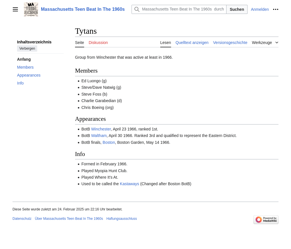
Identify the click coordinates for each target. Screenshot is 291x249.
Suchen (237, 9)
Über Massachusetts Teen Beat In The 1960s (69, 219)
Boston (109, 142)
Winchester (101, 129)
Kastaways (129, 184)
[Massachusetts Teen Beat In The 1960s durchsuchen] (179, 9)
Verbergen (27, 48)
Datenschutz (22, 219)
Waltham (99, 135)
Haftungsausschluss (121, 219)
